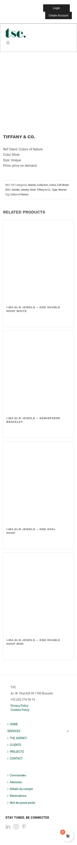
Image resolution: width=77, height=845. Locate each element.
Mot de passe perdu (21, 802)
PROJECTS (15, 751)
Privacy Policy (19, 705)
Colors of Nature (19, 194)
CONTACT (15, 758)
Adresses (14, 782)
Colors (52, 185)
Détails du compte (20, 789)
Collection (42, 185)
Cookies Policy (20, 709)
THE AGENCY (17, 738)
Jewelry (25, 189)
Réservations (16, 795)
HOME (12, 724)
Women (62, 189)
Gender (16, 189)
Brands (32, 185)
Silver (33, 189)
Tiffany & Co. (44, 189)
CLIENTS (14, 745)
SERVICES (13, 731)
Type (54, 189)
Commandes (16, 775)
